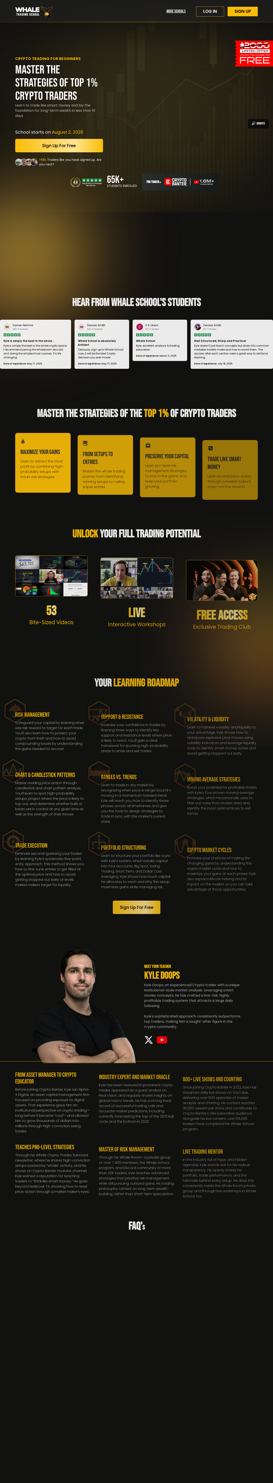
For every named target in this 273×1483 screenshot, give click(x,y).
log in (210, 11)
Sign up (243, 11)
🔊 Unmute (258, 123)
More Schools (176, 11)
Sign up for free (59, 146)
